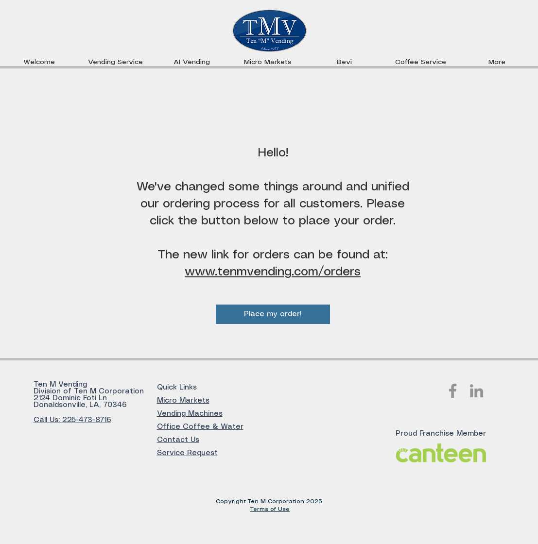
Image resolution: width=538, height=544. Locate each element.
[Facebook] (452, 390)
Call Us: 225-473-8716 (72, 420)
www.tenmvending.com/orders (273, 272)
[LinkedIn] (476, 390)
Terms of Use (270, 509)
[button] (268, 62)
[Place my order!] (273, 314)
